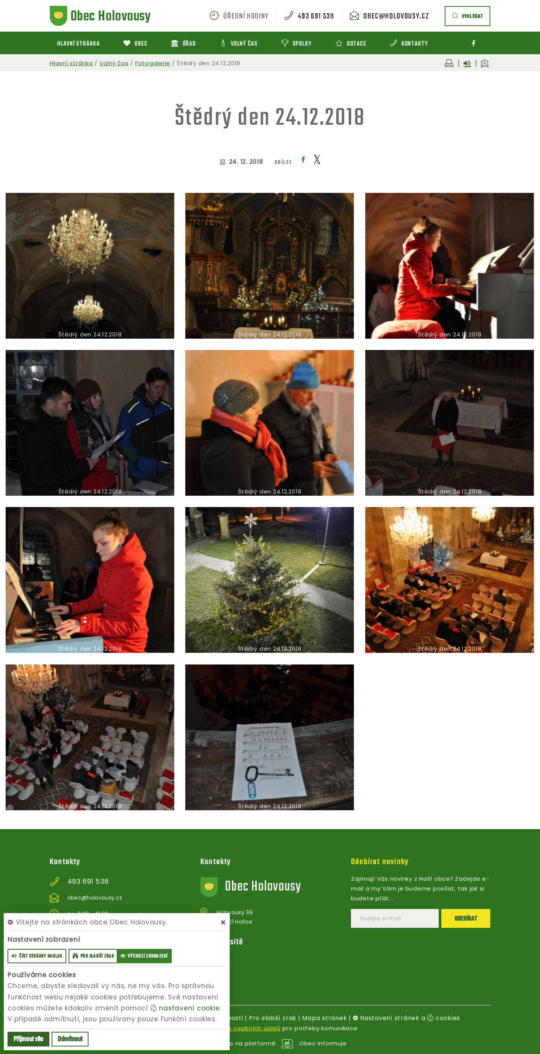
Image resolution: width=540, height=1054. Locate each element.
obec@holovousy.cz (396, 16)
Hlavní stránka (71, 63)
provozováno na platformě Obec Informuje (270, 1043)
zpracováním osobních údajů (236, 1028)
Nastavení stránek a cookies (407, 1018)
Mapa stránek (324, 1018)
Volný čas (114, 63)
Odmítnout (70, 1039)
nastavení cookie (185, 1008)
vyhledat (467, 16)
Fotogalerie (152, 63)
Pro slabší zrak (272, 1018)
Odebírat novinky (380, 861)
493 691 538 (316, 16)
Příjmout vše (28, 1039)
